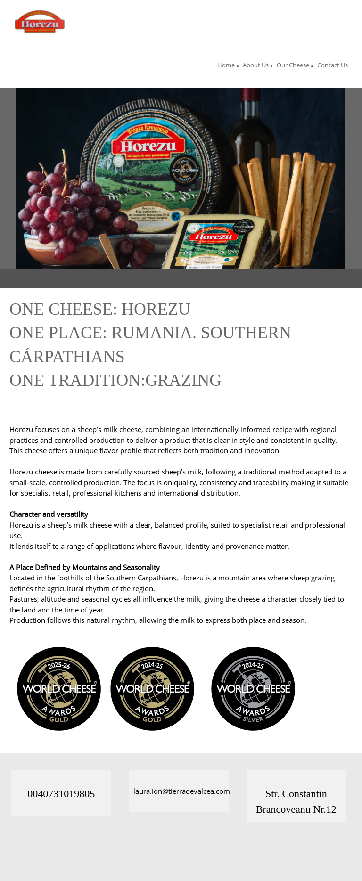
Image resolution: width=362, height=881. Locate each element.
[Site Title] (41, 21)
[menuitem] (226, 66)
